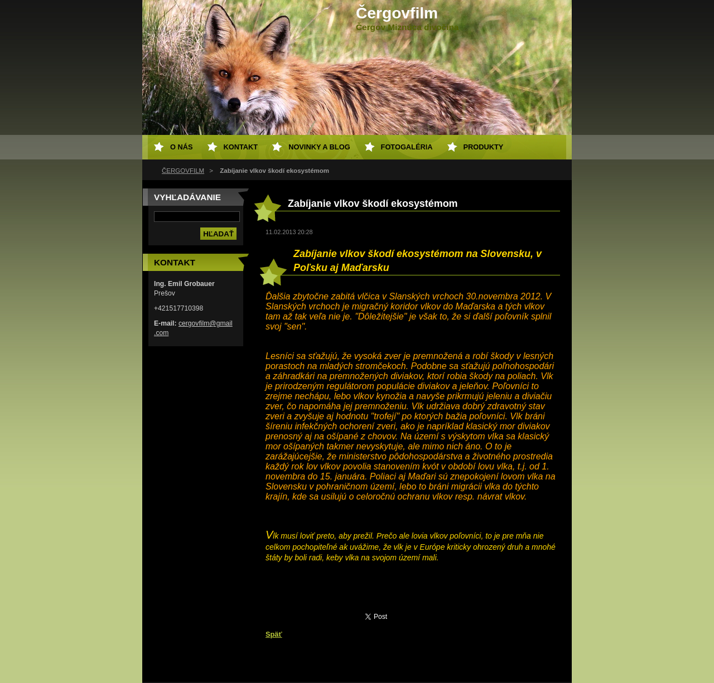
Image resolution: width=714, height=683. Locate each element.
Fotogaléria (407, 147)
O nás (181, 147)
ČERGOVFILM (183, 170)
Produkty (484, 147)
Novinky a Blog (319, 147)
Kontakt (241, 147)
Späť (274, 634)
